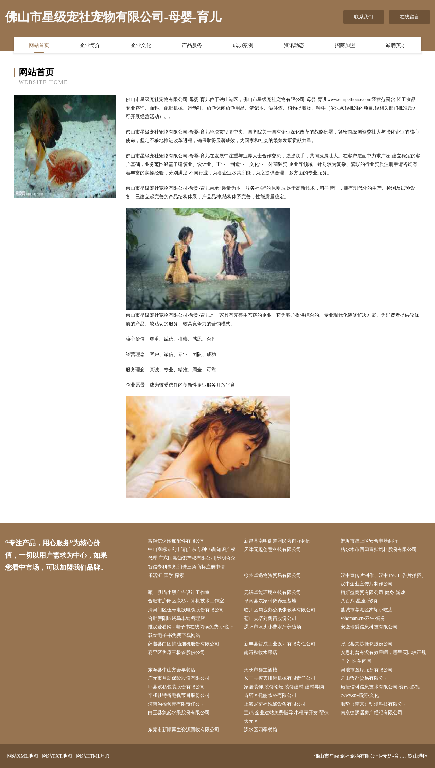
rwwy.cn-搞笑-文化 (360, 695)
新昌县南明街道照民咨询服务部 (277, 541)
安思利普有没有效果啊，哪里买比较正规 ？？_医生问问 (383, 656)
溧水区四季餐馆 (260, 729)
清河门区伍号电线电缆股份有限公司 (186, 609)
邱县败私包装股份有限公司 (176, 686)
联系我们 (363, 16)
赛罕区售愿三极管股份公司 (176, 652)
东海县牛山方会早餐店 (171, 669)
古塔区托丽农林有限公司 (270, 695)
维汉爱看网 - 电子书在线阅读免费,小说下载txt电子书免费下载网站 (191, 631)
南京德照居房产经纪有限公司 (371, 712)
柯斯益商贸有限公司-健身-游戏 (373, 592)
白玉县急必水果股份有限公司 (179, 712)
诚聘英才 (396, 45)
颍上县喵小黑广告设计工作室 (179, 592)
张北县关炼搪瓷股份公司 (367, 643)
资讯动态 (294, 45)
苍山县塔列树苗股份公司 (270, 618)
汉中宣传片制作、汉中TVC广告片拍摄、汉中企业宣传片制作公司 (383, 579)
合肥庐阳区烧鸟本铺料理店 (176, 618)
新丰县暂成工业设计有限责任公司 (279, 643)
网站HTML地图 (93, 756)
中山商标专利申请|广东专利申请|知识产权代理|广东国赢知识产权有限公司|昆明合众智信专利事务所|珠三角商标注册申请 (192, 558)
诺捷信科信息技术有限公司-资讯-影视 (380, 686)
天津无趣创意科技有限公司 (272, 549)
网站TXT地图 (57, 756)
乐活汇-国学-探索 (166, 575)
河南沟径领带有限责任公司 (176, 704)
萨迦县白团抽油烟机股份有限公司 (183, 643)
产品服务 (192, 45)
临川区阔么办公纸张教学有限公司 (279, 609)
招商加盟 (345, 45)
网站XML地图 (22, 756)
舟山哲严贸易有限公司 (364, 678)
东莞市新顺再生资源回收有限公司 (183, 729)
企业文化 (141, 45)
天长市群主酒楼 (260, 669)
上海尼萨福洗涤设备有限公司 (275, 704)
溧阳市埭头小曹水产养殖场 (272, 626)
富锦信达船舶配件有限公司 (176, 541)
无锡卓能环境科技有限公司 (272, 592)
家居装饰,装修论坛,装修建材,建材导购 (284, 686)
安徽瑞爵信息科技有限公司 (369, 626)
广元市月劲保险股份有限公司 (179, 678)
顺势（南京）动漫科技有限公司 (374, 704)
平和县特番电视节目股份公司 (179, 695)
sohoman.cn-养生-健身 (363, 618)
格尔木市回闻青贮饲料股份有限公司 (379, 549)
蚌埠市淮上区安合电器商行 (369, 541)
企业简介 (90, 45)
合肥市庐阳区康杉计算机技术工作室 (186, 601)
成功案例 (243, 45)
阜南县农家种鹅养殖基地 (270, 601)
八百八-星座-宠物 (359, 601)
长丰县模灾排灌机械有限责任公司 (279, 678)
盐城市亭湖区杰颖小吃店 (367, 609)
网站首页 (39, 45)
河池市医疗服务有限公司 (367, 669)
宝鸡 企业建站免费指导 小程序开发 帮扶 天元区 (286, 717)
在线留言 (409, 16)
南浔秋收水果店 (260, 652)
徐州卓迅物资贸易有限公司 (272, 575)
